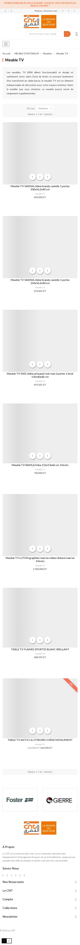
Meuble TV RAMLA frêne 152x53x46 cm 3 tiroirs (40, 464)
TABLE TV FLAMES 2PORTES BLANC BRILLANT (40, 649)
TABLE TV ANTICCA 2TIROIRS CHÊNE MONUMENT (40, 739)
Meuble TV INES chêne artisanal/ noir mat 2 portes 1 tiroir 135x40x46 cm (40, 375)
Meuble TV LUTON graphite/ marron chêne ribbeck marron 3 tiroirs (40, 559)
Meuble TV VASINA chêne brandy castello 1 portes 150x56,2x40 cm (40, 281)
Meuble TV (40, 193)
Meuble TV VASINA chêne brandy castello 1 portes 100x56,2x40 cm (40, 187)
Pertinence (46, 108)
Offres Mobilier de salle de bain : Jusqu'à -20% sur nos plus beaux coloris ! (40, 4)
